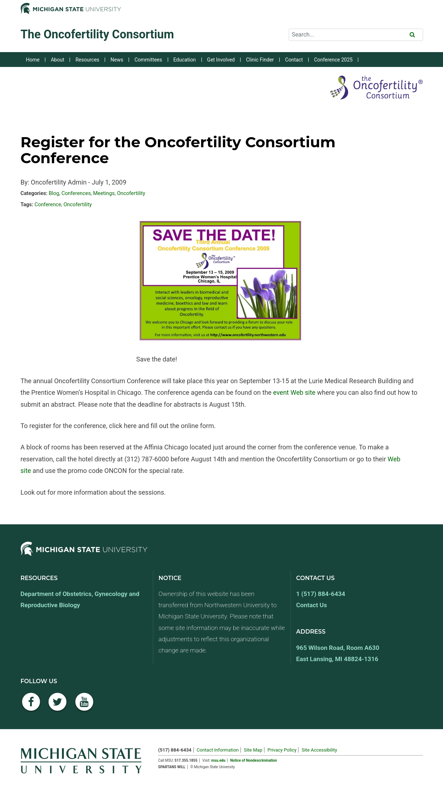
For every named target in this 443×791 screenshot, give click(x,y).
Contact (294, 60)
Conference (47, 205)
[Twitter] (57, 705)
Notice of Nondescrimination (253, 760)
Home (33, 60)
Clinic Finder (260, 60)
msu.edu (218, 760)
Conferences (76, 193)
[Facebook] (31, 705)
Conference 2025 (333, 60)
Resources (87, 60)
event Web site (294, 392)
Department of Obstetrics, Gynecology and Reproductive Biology (80, 599)
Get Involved (221, 60)
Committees (148, 60)
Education (185, 60)
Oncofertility (131, 193)
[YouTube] (84, 705)
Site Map (253, 750)
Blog (54, 193)
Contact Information (218, 750)
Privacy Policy (281, 750)
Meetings (104, 193)
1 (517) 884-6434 (320, 593)
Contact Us (311, 605)
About (57, 60)
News (116, 60)
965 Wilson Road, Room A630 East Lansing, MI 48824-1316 (338, 653)
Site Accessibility (319, 750)
